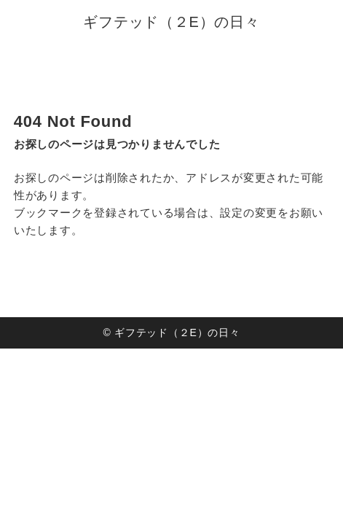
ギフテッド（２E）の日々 (171, 22)
